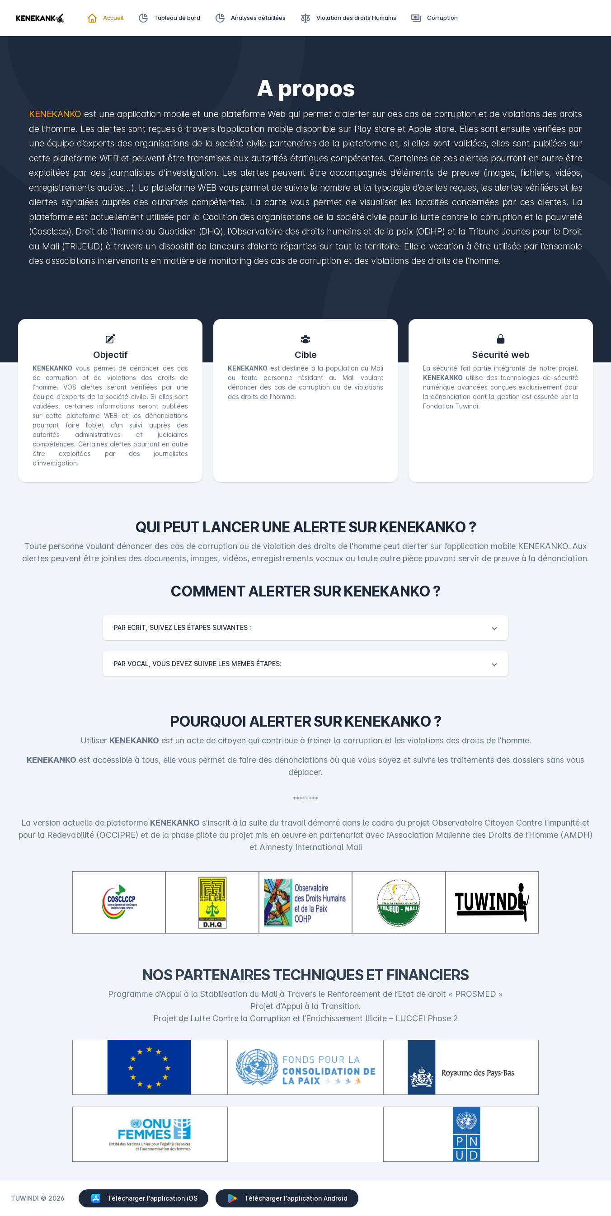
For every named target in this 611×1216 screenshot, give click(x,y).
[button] (305, 627)
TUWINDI (25, 1198)
